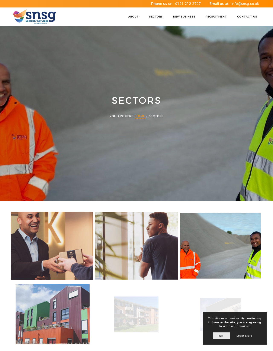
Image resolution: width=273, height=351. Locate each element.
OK (221, 335)
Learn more (244, 335)
